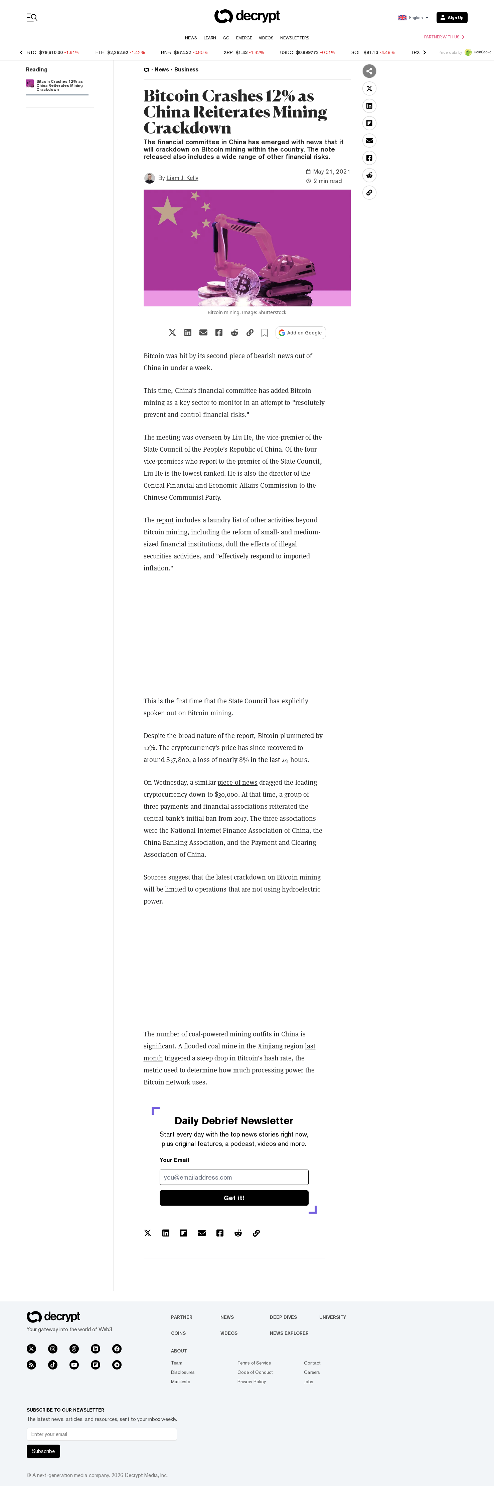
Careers (312, 1372)
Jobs (308, 1381)
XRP (228, 52)
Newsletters (294, 38)
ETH (100, 52)
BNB (166, 52)
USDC (286, 52)
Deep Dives (283, 1317)
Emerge (244, 38)
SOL (356, 52)
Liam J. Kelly (182, 177)
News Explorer (289, 1333)
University (332, 1317)
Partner (181, 1317)
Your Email (174, 1160)
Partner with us (444, 37)
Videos (266, 38)
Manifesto (180, 1381)
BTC (31, 52)
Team (176, 1363)
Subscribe (43, 1451)
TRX (415, 52)
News (191, 38)
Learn (210, 38)
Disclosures (183, 1372)
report (165, 520)
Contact (312, 1363)
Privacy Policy (251, 1381)
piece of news (237, 782)
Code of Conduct (255, 1372)
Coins (178, 1333)
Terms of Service (254, 1363)
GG (226, 38)
